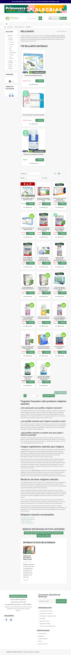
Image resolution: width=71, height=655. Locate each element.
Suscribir (61, 601)
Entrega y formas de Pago (46, 611)
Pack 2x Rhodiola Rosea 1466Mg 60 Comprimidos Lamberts (59, 230)
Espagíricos (10, 115)
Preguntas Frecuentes (45, 623)
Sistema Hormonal (10, 88)
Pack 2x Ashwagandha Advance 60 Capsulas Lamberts (43, 229)
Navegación (6, 24)
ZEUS (49, 533)
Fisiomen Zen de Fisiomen (27, 517)
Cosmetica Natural (9, 120)
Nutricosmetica (11, 99)
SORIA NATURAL (57, 533)
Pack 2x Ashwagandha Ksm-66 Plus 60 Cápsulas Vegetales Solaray (28, 319)
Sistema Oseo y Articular (10, 67)
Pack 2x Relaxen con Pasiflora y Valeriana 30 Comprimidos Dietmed (43, 289)
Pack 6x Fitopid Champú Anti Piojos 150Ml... (11, 185)
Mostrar (22, 178)
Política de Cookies (44, 621)
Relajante (11, 43)
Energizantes (11, 53)
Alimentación (11, 134)
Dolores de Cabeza (11, 57)
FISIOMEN (27, 533)
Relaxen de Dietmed (26, 521)
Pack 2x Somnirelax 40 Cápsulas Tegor (28, 228)
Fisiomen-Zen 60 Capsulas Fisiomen (11, 215)
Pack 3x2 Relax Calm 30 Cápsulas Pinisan (27, 199)
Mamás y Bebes (9, 125)
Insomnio (11, 45)
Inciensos (10, 137)
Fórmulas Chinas (9, 148)
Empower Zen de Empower (28, 519)
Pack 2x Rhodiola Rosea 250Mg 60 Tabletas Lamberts (28, 259)
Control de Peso (9, 111)
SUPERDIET (42, 533)
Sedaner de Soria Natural (27, 523)
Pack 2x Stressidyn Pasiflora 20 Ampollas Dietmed (59, 289)
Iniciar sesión (54, 18)
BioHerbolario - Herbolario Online (48, 616)
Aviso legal (42, 618)
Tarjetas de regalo (10, 158)
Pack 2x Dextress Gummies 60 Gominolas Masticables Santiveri (28, 378)
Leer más (25, 579)
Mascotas (10, 141)
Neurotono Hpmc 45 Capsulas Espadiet (33, 115)
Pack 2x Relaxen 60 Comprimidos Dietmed (28, 288)
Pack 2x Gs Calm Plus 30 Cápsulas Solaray (43, 317)
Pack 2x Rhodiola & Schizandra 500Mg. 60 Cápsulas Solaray (60, 318)
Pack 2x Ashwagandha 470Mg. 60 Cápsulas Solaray (28, 348)
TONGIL (40, 536)
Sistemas (10, 36)
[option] (11, 179)
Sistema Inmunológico (11, 80)
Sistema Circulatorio (11, 72)
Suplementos (11, 107)
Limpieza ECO (11, 144)
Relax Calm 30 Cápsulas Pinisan (33, 75)
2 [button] (12, 188)
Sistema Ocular (10, 102)
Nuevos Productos (43, 643)
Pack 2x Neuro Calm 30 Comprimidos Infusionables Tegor (59, 200)
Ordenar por (24, 173)
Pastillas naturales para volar (27, 557)
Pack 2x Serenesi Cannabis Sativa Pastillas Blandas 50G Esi (44, 259)
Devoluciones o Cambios (46, 613)
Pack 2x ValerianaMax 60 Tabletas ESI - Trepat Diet (43, 200)
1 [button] (8, 188)
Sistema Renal (10, 84)
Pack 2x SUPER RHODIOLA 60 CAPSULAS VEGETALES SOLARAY (59, 259)
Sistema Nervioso (10, 39)
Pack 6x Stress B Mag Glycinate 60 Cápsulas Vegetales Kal (44, 378)
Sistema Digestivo (10, 62)
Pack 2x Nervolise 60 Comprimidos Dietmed (43, 347)
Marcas (40, 641)
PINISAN (34, 533)
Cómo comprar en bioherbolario (48, 626)
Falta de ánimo (11, 49)
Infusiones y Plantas (10, 130)
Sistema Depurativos (11, 96)
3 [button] (15, 188)
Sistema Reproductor (11, 92)
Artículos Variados (9, 153)
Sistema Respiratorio (11, 76)
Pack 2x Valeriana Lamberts (60, 347)
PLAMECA (47, 536)
